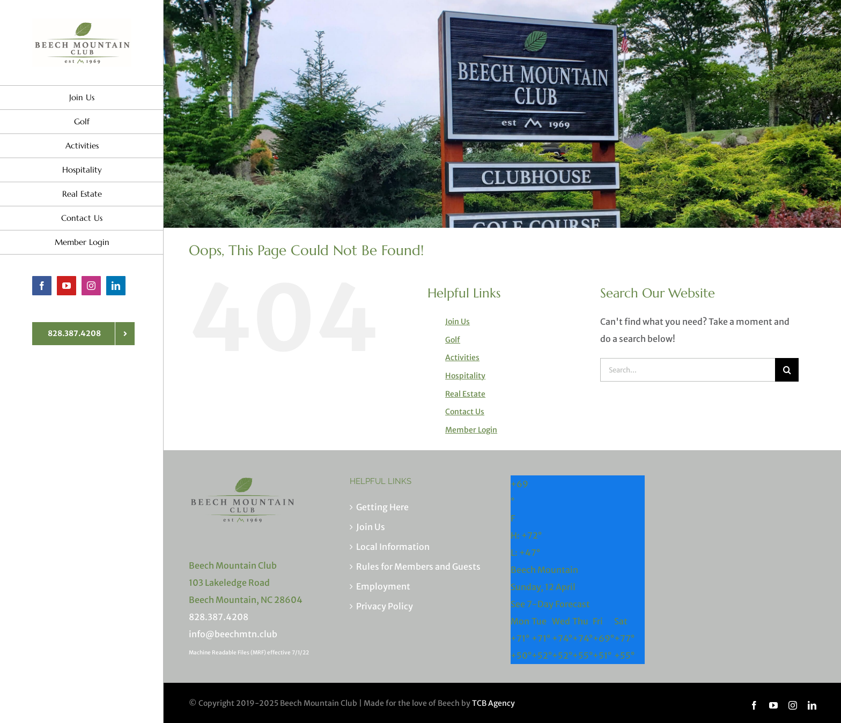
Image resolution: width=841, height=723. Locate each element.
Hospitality (465, 376)
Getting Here (382, 507)
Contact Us (464, 411)
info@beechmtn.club (233, 634)
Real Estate (465, 394)
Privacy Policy (384, 606)
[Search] (787, 370)
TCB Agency (493, 703)
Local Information (393, 546)
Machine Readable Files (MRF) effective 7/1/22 (249, 652)
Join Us (457, 321)
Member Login (471, 430)
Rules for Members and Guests (418, 566)
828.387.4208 (218, 617)
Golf (452, 340)
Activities (462, 357)
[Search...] (687, 370)
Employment (383, 586)
